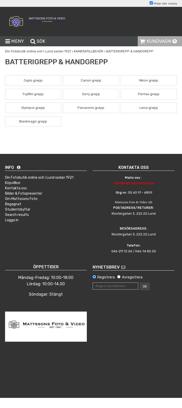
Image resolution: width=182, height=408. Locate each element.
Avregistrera (132, 277)
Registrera (106, 277)
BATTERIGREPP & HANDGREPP (129, 51)
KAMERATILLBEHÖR (88, 51)
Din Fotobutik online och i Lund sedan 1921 (38, 51)
